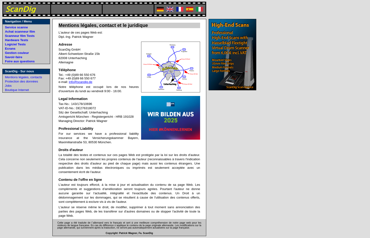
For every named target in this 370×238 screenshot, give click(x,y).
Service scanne (16, 27)
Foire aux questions (20, 61)
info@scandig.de (80, 82)
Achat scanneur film (20, 31)
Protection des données (21, 81)
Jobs (8, 85)
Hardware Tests (16, 40)
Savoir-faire (13, 57)
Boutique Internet (17, 90)
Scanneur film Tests (20, 36)
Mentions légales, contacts (23, 77)
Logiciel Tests (15, 44)
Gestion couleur (17, 53)
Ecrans (10, 48)
